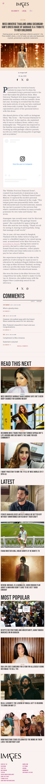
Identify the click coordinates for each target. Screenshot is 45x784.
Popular (39, 301)
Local (24, 11)
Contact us (4, 764)
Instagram (4, 770)
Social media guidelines (7, 774)
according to (11, 244)
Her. (31, 11)
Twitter (3, 768)
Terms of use (4, 778)
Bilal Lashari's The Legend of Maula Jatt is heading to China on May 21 (22, 704)
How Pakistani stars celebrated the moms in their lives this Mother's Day (21, 740)
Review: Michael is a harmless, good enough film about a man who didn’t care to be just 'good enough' (20, 587)
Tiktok (3, 772)
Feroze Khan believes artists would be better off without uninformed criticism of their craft (21, 515)
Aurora (24, 768)
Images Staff (23, 73)
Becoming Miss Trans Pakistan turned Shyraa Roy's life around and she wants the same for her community (22, 435)
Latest (33, 301)
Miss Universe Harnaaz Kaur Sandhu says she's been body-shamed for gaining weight (22, 397)
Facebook (3, 766)
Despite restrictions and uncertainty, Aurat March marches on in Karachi (22, 631)
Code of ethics (5, 776)
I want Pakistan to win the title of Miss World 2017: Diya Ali (22, 473)
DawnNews (25, 770)
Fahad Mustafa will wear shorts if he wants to (20, 551)
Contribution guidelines (8, 780)
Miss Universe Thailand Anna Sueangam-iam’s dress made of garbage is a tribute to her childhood (23, 27)
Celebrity (15, 11)
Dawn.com (25, 764)
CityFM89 (25, 766)
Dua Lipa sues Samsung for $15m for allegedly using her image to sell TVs (22, 667)
